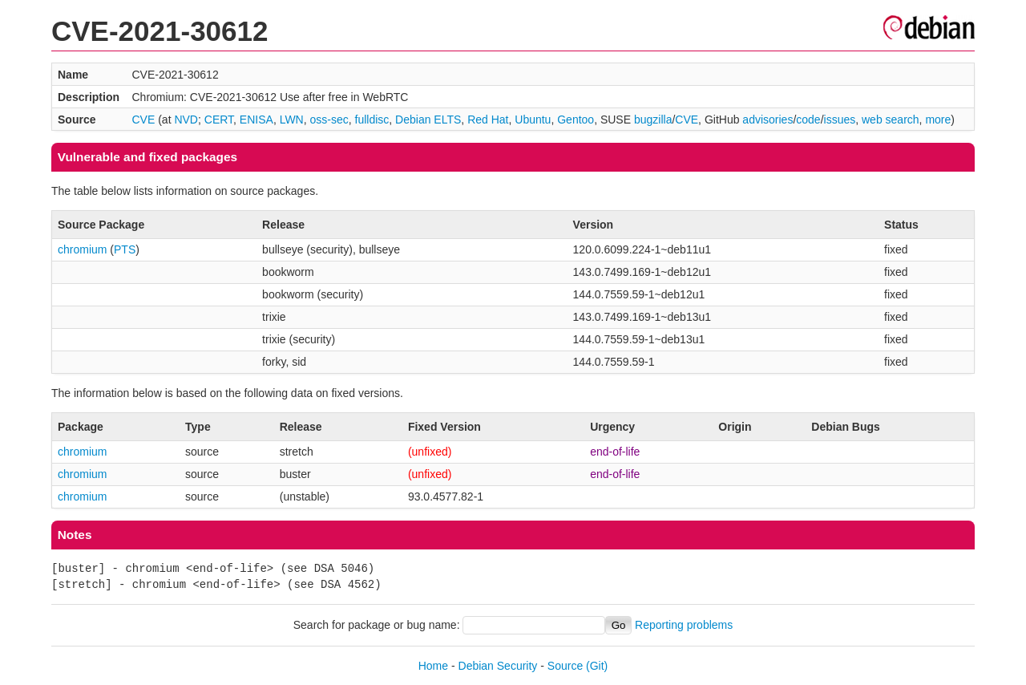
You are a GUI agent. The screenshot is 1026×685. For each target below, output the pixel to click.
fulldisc (372, 119)
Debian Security (498, 665)
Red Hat (487, 119)
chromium (82, 249)
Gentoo (575, 119)
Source (565, 665)
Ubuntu (533, 119)
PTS (124, 249)
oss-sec (329, 119)
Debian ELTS (428, 119)
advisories (767, 119)
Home (433, 665)
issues (840, 119)
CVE (144, 119)
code (808, 119)
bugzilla (653, 119)
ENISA (256, 119)
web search (890, 119)
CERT (218, 119)
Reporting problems (684, 624)
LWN (292, 119)
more (938, 119)
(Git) (597, 665)
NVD (186, 119)
